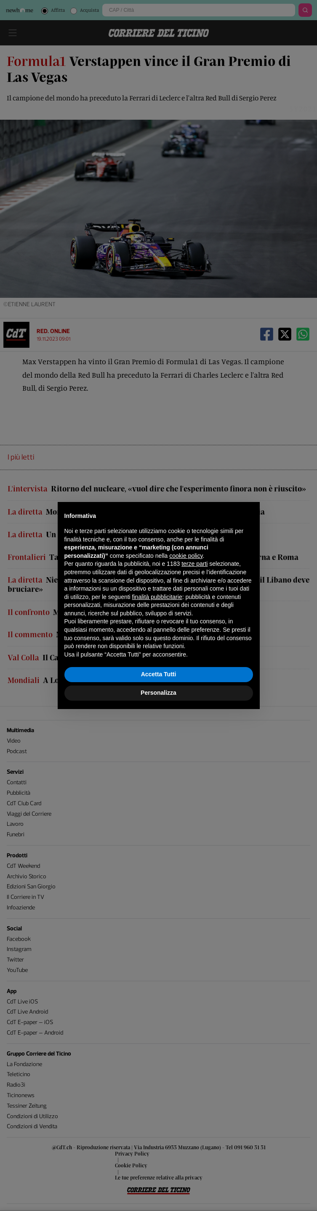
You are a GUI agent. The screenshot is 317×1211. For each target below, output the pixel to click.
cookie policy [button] (185, 555)
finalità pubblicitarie (157, 597)
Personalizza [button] (158, 692)
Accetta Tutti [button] (158, 674)
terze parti (194, 563)
